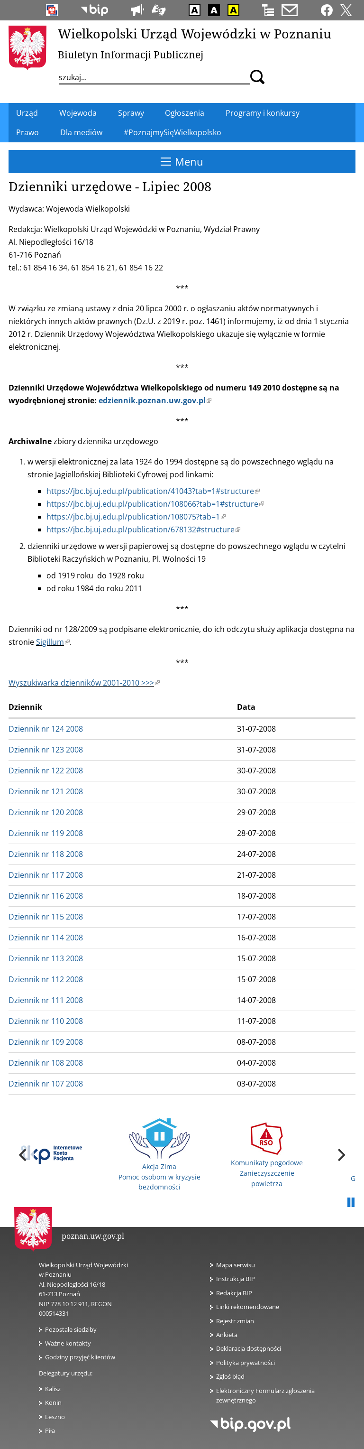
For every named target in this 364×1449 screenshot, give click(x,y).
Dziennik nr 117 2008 (46, 875)
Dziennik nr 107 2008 (46, 1083)
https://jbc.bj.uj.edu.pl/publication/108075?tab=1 (136, 516)
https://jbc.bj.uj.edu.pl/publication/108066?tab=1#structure (155, 504)
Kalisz (53, 1388)
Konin (53, 1402)
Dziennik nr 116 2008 (46, 896)
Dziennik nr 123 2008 (46, 749)
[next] (340, 1154)
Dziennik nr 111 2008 (46, 1000)
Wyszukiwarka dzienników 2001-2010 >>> (84, 683)
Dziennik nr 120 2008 (46, 812)
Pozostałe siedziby (71, 1329)
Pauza (350, 1202)
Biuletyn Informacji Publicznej (130, 54)
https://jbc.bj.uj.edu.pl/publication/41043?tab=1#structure (153, 491)
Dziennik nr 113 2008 (46, 958)
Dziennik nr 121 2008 (46, 791)
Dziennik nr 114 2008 (46, 937)
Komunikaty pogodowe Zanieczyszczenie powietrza (267, 1155)
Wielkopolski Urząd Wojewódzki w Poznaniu (194, 33)
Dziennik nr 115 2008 (46, 916)
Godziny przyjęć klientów (80, 1357)
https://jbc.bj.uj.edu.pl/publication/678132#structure (143, 529)
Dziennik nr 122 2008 (46, 770)
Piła (50, 1430)
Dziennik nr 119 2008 (46, 833)
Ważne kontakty (68, 1343)
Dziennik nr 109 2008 (46, 1042)
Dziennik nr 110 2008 (46, 1021)
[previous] (23, 1154)
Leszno (55, 1416)
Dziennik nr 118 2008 (46, 854)
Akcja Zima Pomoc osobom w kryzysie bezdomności (159, 1154)
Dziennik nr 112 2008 (46, 979)
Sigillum (53, 642)
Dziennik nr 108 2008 (46, 1063)
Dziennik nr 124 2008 (46, 729)
